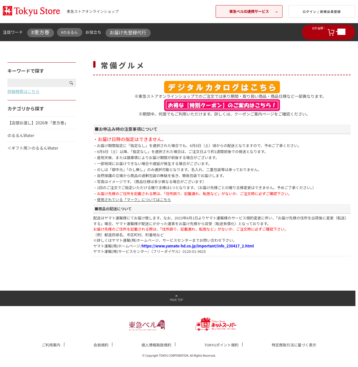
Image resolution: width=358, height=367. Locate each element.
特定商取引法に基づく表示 (294, 345)
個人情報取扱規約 (156, 345)
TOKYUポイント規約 (221, 345)
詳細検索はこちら (23, 91)
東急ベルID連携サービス (249, 11)
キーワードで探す (25, 70)
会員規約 (101, 345)
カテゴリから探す (25, 108)
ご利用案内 (51, 345)
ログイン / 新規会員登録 (322, 11)
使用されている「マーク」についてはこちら (134, 199)
